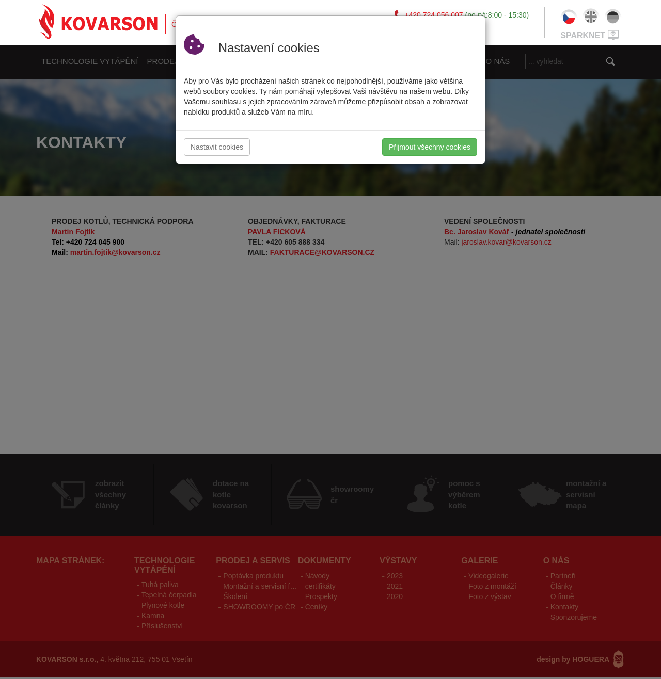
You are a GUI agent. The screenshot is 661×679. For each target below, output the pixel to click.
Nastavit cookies (217, 147)
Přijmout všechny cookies (429, 147)
